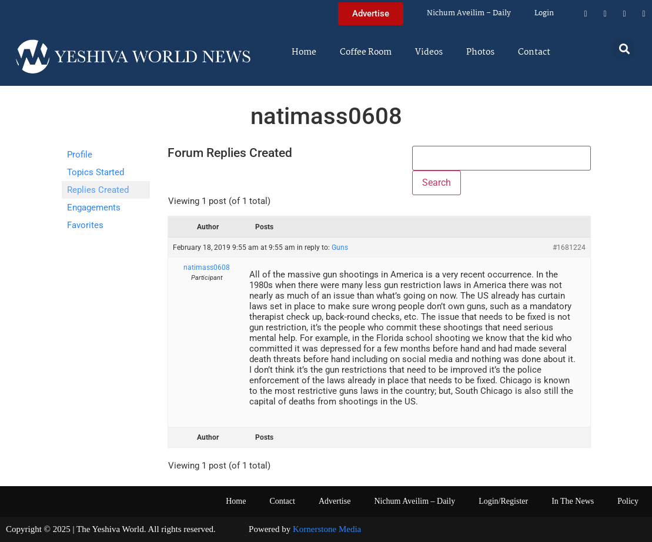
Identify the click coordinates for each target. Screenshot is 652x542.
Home (304, 52)
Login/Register (503, 501)
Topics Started (95, 172)
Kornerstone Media (327, 529)
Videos (429, 52)
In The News (572, 501)
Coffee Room (366, 52)
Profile (79, 154)
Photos (480, 52)
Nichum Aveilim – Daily (469, 13)
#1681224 (569, 247)
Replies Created (98, 190)
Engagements (94, 207)
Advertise (334, 501)
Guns (340, 247)
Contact (534, 52)
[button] (624, 48)
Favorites (85, 225)
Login (544, 13)
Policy (627, 501)
